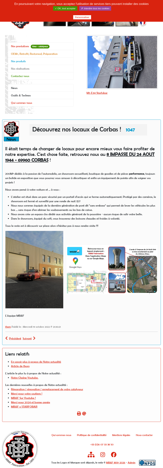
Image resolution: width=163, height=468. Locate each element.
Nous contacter (144, 435)
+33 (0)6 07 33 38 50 (102, 444)
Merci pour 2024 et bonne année (30, 402)
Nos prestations (30, 46)
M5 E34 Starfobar (97, 92)
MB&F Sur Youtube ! (23, 397)
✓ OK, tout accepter (65, 8)
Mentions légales (121, 435)
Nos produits (18, 61)
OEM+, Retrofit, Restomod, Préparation (34, 53)
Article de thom (20, 366)
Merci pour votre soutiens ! (26, 393)
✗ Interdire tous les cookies (95, 8)
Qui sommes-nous (21, 102)
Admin (131, 462)
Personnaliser (82, 17)
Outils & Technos (21, 95)
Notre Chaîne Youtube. (24, 377)
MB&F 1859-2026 (115, 462)
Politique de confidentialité (91, 435)
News (14, 88)
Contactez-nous (20, 76)
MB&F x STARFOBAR (24, 406)
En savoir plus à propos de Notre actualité (36, 361)
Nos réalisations (20, 68)
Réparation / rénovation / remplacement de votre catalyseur (47, 389)
